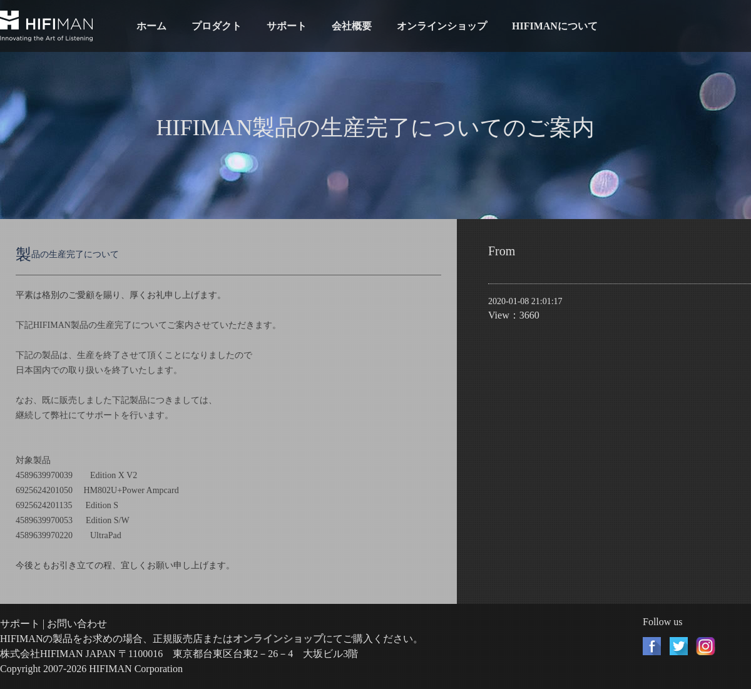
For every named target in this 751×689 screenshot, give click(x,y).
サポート (287, 26)
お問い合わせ (77, 623)
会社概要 (352, 26)
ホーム (151, 26)
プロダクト (217, 26)
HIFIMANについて (555, 26)
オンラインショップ (442, 26)
